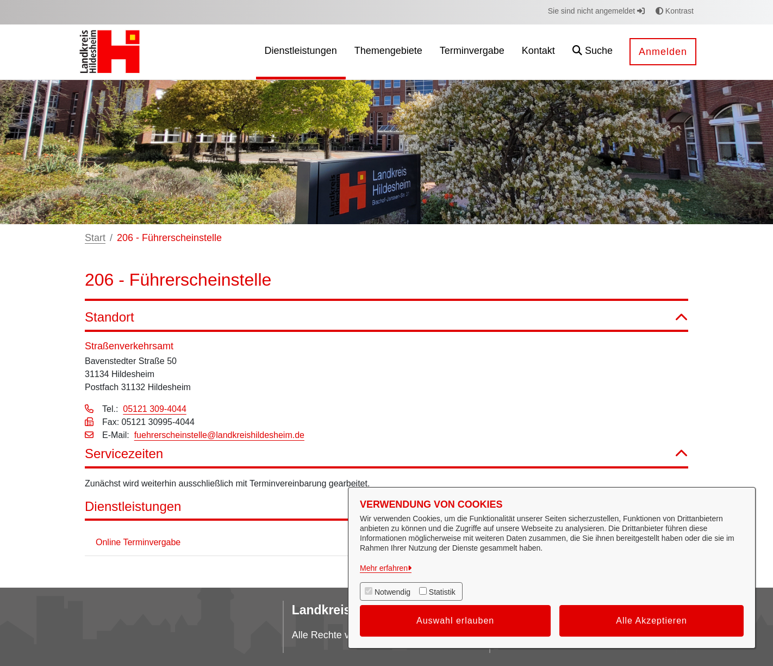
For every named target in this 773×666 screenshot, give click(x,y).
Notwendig (392, 592)
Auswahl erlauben (455, 620)
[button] (592, 51)
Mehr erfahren (384, 568)
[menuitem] (301, 51)
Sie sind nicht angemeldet (596, 11)
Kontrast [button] (675, 11)
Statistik (442, 592)
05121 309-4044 (154, 409)
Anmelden (663, 51)
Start (95, 237)
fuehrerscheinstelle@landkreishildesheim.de (219, 435)
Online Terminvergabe (138, 542)
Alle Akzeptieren (651, 620)
